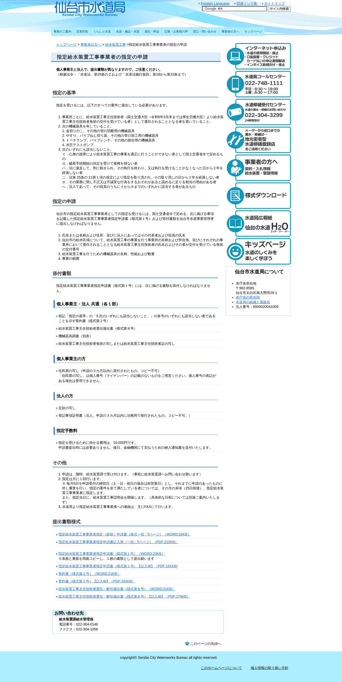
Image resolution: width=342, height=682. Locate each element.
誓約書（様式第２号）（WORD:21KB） (89, 574)
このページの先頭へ (205, 644)
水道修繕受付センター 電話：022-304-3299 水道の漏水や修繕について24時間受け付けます (258, 112)
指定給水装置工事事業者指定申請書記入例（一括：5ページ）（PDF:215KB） (118, 542)
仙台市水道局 (100, 8)
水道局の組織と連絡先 (253, 302)
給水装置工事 (115, 44)
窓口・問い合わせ (205, 31)
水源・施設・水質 (127, 31)
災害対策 (82, 31)
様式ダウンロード (258, 195)
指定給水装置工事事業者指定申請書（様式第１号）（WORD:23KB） (111, 554)
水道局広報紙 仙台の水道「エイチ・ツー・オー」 (258, 223)
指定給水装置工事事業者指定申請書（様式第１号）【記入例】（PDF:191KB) (118, 566)
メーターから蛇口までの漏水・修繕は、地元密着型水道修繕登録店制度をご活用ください (258, 140)
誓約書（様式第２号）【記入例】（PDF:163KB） (96, 581)
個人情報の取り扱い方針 (269, 668)
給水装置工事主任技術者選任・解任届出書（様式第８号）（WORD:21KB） (116, 589)
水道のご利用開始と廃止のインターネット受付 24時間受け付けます (258, 56)
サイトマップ (274, 3)
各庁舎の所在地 (248, 297)
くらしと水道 (102, 31)
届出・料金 (152, 31)
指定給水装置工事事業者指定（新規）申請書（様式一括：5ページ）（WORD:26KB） (124, 534)
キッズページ (253, 31)
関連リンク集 (247, 3)
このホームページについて (221, 668)
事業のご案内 (62, 31)
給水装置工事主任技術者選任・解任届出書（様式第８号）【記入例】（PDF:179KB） (124, 596)
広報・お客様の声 (176, 31)
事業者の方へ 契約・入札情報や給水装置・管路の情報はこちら (258, 168)
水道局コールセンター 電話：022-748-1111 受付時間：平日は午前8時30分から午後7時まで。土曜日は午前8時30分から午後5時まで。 (258, 84)
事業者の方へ (90, 44)
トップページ (66, 44)
